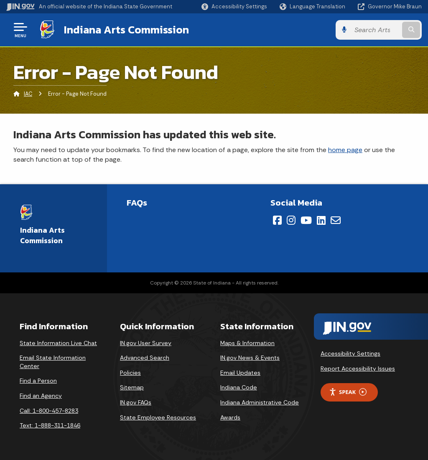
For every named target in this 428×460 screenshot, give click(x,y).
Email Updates (240, 372)
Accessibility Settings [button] (350, 353)
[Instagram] (291, 220)
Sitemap (132, 387)
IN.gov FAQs (135, 402)
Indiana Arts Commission (126, 30)
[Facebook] (277, 220)
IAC (28, 93)
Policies (130, 372)
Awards (230, 417)
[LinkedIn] (321, 220)
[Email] (336, 220)
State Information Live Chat (58, 343)
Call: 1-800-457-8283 (49, 410)
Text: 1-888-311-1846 (50, 425)
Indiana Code (238, 387)
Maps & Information (247, 343)
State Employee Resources (158, 417)
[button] (234, 6)
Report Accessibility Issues (358, 368)
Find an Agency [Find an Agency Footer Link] (41, 395)
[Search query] (375, 30)
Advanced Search (144, 357)
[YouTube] (306, 220)
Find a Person (38, 380)
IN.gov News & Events (250, 357)
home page (345, 149)
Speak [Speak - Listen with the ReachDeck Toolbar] (348, 392)
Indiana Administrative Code (259, 402)
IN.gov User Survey (145, 343)
